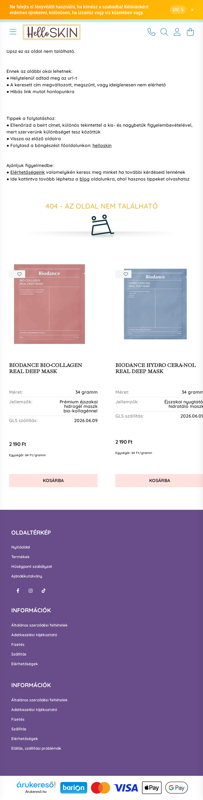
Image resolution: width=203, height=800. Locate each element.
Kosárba (53, 480)
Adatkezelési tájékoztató (34, 635)
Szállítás (18, 654)
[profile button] (177, 31)
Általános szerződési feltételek (39, 625)
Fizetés (17, 644)
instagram (30, 590)
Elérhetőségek (24, 664)
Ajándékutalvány (26, 576)
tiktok (43, 590)
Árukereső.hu (35, 792)
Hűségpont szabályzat (31, 566)
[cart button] (190, 31)
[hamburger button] (12, 31)
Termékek (20, 557)
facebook (17, 590)
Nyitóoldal (20, 547)
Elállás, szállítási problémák (36, 748)
